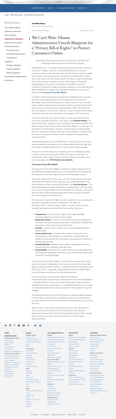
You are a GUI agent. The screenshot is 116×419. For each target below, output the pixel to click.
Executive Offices (53, 359)
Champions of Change (76, 384)
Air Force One (94, 371)
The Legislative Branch (97, 377)
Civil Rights (29, 351)
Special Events (52, 397)
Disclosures (9, 80)
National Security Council (55, 380)
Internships (72, 357)
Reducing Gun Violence (33, 382)
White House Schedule (13, 43)
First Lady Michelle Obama (56, 342)
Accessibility (45, 414)
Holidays (93, 348)
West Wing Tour (95, 337)
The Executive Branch (97, 375)
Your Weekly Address (13, 28)
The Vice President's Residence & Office (97, 361)
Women (28, 406)
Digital (71, 335)
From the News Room (12, 338)
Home (7, 15)
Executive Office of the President (54, 350)
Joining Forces (52, 388)
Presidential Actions (12, 46)
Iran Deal (29, 364)
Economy (29, 355)
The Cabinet (51, 346)
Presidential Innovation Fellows (76, 363)
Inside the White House (98, 335)
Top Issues (30, 348)
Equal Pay (29, 377)
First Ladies (94, 357)
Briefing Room (38, 8)
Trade (28, 397)
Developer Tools (74, 344)
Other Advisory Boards (54, 357)
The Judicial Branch (96, 380)
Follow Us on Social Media (77, 337)
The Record (30, 337)
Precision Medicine (53, 395)
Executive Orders (12, 50)
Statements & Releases (34, 15)
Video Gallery (9, 347)
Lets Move (50, 386)
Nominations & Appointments (15, 76)
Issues (50, 8)
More (27, 368)
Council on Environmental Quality (55, 376)
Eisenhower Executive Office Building (97, 365)
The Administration (65, 8)
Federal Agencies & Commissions (96, 385)
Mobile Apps (73, 342)
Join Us (71, 348)
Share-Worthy (9, 342)
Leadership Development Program (77, 372)
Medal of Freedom (53, 404)
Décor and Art (94, 346)
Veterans (29, 404)
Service (28, 386)
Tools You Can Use (75, 346)
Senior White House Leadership (53, 354)
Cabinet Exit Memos (32, 340)
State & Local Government (98, 391)
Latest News (9, 340)
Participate (73, 333)
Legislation (9, 61)
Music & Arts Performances (13, 351)
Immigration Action (32, 366)
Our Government (96, 373)
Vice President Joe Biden (55, 340)
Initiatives (50, 384)
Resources (93, 393)
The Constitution (95, 382)
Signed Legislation (13, 69)
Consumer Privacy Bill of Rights (54, 92)
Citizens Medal (73, 382)
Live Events (8, 349)
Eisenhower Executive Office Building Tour (97, 341)
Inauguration (51, 402)
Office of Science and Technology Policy (54, 367)
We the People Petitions (76, 377)
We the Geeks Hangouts (77, 340)
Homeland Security (32, 380)
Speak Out (72, 375)
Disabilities (29, 373)
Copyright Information (58, 414)
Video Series (94, 344)
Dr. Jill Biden (51, 344)
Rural (27, 384)
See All (28, 346)
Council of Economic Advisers (54, 372)
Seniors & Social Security (34, 391)
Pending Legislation (13, 65)
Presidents (93, 355)
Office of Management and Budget (56, 363)
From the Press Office (12, 354)
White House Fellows (75, 359)
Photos (7, 345)
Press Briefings (10, 35)
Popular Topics (31, 335)
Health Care (30, 362)
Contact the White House (77, 380)
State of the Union (53, 399)
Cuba (27, 344)
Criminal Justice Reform (34, 342)
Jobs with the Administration (73, 354)
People (49, 335)
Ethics (28, 375)
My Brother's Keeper (54, 393)
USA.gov (82, 414)
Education (29, 357)
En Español (35, 414)
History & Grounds (96, 353)
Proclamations (11, 58)
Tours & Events (74, 351)
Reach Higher (51, 391)
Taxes (28, 393)
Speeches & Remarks (13, 31)
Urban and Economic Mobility (33, 401)
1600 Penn (81, 8)
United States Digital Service (75, 367)
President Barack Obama (55, 337)
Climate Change (31, 353)
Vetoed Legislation (13, 73)
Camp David (94, 368)
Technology (29, 395)
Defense (28, 371)
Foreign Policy (30, 359)
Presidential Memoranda (15, 54)
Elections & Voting (96, 388)
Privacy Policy (72, 414)
